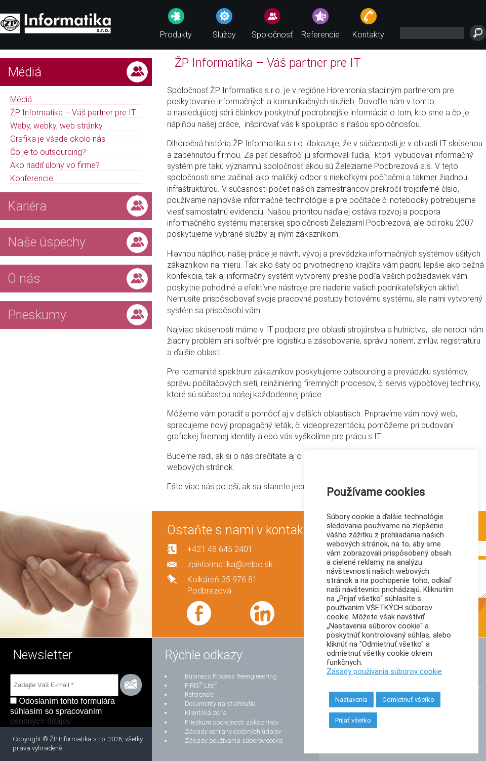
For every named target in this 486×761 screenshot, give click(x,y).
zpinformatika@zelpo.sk (230, 564)
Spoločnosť (272, 34)
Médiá (21, 99)
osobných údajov (40, 721)
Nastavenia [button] (351, 699)
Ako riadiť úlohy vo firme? (55, 165)
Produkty (176, 34)
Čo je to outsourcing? (48, 152)
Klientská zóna (206, 712)
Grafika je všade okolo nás (57, 139)
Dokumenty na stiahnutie (220, 703)
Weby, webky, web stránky (56, 126)
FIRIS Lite (201, 685)
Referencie (320, 34)
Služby (224, 34)
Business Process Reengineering (231, 676)
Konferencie (31, 178)
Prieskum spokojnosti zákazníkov (231, 722)
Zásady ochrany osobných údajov (233, 731)
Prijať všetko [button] (353, 720)
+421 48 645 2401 (220, 549)
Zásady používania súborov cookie (234, 740)
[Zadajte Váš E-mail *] (64, 685)
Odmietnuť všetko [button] (408, 699)
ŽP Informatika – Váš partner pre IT (73, 112)
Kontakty (368, 34)
